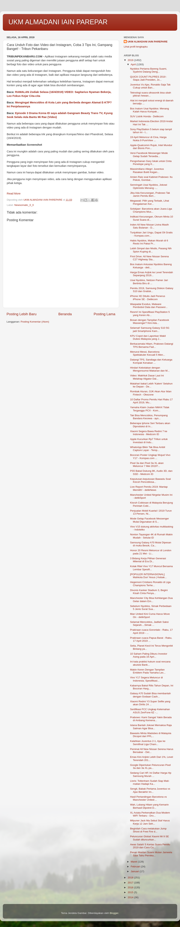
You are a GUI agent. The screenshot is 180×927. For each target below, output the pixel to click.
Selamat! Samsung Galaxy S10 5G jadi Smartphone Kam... (149, 329)
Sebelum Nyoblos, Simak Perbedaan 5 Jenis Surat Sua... (151, 607)
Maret (134, 861)
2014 (131, 897)
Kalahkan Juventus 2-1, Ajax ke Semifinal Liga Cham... (147, 742)
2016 (131, 887)
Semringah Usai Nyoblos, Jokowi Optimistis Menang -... (148, 186)
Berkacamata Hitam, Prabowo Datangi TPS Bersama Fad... (151, 345)
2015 (131, 892)
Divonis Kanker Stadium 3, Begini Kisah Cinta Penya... (149, 592)
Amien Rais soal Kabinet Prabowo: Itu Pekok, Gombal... (151, 178)
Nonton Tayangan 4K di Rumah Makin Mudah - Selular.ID (151, 536)
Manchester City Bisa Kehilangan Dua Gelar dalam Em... (151, 599)
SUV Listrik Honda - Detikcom (147, 116)
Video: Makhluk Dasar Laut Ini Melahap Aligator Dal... (147, 377)
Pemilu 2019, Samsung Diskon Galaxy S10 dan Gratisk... (151, 290)
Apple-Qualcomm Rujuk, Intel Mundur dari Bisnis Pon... (151, 147)
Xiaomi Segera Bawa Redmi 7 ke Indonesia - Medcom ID (148, 433)
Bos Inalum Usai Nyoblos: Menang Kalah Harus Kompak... (149, 110)
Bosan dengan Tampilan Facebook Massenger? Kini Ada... (149, 321)
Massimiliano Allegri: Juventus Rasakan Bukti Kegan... (147, 170)
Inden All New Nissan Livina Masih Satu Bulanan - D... (149, 226)
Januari (135, 871)
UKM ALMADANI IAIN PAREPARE (148, 41)
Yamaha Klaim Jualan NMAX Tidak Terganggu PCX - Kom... (149, 409)
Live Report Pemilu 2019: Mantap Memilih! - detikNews (149, 488)
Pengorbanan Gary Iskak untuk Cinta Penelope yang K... (151, 162)
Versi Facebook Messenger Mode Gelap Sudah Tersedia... (149, 154)
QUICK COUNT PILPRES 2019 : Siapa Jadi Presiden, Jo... (148, 78)
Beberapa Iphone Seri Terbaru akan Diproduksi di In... (150, 425)
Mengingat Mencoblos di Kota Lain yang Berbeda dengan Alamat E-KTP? (63, 102)
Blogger (114, 913)
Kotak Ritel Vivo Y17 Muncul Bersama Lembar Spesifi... (151, 568)
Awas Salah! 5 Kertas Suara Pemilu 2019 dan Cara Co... (150, 846)
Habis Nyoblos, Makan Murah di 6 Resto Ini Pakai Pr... (149, 242)
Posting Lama (104, 314)
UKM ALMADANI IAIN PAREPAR (58, 22)
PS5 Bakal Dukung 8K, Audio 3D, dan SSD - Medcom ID (151, 472)
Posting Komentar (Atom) (35, 321)
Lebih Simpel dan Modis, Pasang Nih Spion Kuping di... (151, 250)
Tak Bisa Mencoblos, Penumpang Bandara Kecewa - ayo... (149, 417)
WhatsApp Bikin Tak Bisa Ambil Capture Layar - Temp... (147, 449)
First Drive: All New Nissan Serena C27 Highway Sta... (149, 258)
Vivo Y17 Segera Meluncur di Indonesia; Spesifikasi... (146, 679)
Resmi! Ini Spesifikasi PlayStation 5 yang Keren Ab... (150, 313)
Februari (136, 866)
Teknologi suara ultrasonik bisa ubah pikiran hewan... (150, 94)
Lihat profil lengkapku (136, 46)
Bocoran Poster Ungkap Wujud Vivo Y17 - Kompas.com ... (150, 456)
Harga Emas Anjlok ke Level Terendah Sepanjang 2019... (151, 274)
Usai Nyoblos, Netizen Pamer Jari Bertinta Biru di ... (149, 282)
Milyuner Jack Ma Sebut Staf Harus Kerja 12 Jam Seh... (150, 822)
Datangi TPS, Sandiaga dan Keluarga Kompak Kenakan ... (151, 361)
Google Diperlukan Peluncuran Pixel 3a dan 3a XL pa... (150, 766)
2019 (131, 60)
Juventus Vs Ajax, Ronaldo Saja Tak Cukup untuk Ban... (150, 86)
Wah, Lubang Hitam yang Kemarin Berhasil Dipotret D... (149, 806)
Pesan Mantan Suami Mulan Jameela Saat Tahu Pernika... (151, 854)
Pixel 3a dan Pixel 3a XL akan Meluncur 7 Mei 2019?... (147, 464)
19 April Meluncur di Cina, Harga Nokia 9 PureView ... (148, 139)
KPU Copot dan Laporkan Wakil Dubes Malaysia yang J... (148, 337)
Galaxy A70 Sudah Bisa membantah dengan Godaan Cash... (150, 695)
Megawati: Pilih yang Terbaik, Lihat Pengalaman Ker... (149, 202)
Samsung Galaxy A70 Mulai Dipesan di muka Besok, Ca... (150, 544)
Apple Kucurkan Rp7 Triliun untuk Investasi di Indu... (149, 440)
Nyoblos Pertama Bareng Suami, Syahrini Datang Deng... (148, 70)
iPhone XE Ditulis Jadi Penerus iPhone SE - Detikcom (147, 297)
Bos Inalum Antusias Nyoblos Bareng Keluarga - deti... (151, 266)
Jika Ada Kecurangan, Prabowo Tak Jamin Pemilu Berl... (150, 194)
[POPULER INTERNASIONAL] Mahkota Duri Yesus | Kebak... (148, 576)
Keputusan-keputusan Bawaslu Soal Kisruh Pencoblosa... (150, 480)
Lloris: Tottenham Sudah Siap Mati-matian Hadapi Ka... (150, 782)
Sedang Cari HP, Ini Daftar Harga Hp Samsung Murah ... (150, 774)
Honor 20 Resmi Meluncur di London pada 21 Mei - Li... (150, 552)
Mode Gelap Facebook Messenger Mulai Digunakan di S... (149, 520)
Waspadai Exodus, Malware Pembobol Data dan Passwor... (149, 306)
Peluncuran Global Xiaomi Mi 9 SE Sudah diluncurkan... (149, 838)
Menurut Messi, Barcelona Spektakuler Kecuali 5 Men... (147, 353)
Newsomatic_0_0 (24, 205)
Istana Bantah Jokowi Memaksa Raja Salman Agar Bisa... (151, 727)
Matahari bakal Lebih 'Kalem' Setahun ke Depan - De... (151, 385)
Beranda (65, 314)
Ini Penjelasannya (18, 106)
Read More (13, 193)
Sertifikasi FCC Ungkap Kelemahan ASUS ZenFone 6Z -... (150, 711)
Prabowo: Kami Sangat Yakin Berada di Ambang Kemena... (151, 719)
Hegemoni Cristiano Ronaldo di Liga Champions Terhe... (150, 584)
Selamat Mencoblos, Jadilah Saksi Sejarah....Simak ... (149, 623)
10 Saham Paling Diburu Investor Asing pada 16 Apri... (148, 655)
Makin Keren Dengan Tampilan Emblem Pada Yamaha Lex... (148, 671)
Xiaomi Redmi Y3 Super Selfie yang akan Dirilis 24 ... (150, 703)
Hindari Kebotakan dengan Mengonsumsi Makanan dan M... (150, 369)
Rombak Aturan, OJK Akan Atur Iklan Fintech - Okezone (151, 393)
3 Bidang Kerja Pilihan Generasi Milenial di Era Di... (148, 560)
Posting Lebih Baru (22, 314)
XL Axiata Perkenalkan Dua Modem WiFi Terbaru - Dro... (150, 814)
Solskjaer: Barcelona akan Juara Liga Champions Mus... (151, 210)
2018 (131, 877)
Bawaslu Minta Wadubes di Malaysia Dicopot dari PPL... (150, 735)
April (133, 64)
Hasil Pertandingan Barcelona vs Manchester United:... (148, 798)
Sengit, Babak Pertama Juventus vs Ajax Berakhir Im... (150, 790)
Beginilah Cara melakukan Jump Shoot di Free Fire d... (148, 830)
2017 (131, 882)
